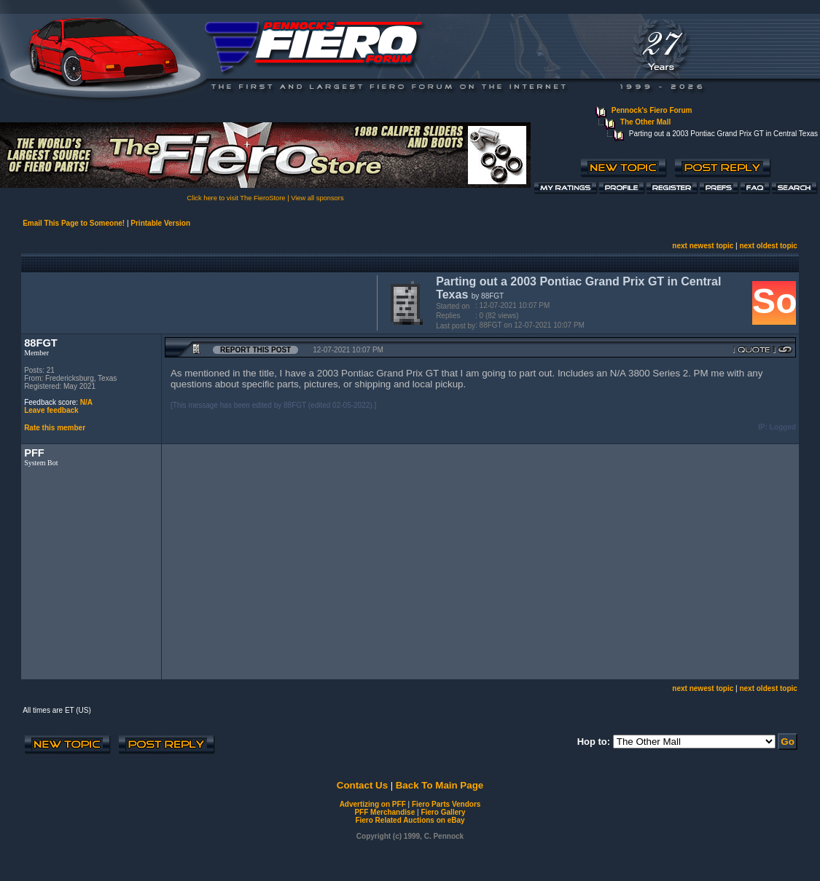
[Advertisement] (196, 301)
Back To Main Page (439, 785)
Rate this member (54, 428)
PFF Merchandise (384, 812)
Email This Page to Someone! (74, 223)
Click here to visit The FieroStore (236, 198)
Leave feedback (51, 410)
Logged (783, 427)
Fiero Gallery (443, 812)
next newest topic (702, 246)
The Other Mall (645, 122)
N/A (86, 402)
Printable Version (160, 223)
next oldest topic (768, 246)
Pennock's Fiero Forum (652, 110)
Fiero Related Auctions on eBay (409, 820)
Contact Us (362, 785)
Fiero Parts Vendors (446, 804)
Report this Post (255, 350)
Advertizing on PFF (373, 804)
